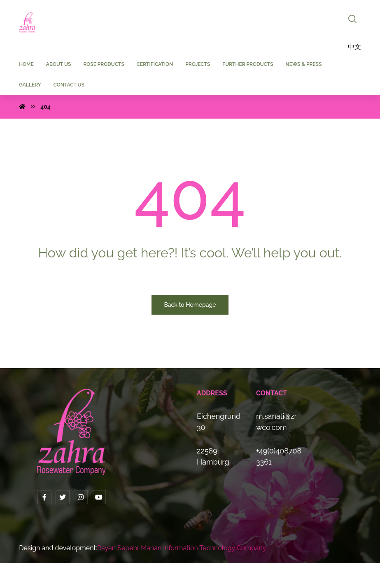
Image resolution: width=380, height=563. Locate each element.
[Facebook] (44, 497)
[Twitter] (63, 497)
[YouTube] (99, 497)
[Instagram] (81, 497)
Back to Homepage (190, 304)
